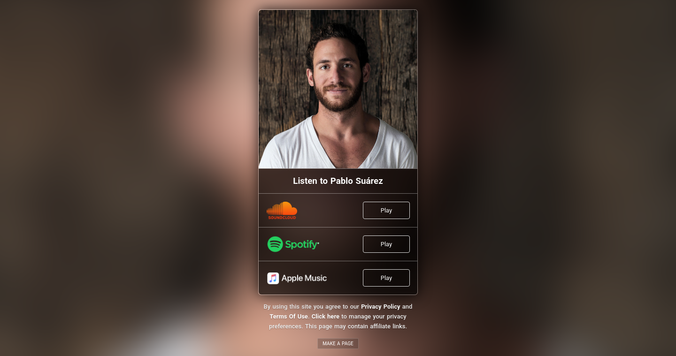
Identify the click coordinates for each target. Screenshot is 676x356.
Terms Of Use (288, 316)
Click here (325, 316)
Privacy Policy (380, 306)
